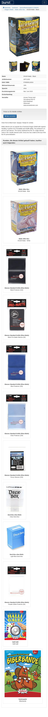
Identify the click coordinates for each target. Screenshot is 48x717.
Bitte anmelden (10, 116)
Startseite (6, 7)
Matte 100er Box (20, 9)
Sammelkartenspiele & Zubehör (29, 7)
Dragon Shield (9, 9)
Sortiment (15, 7)
